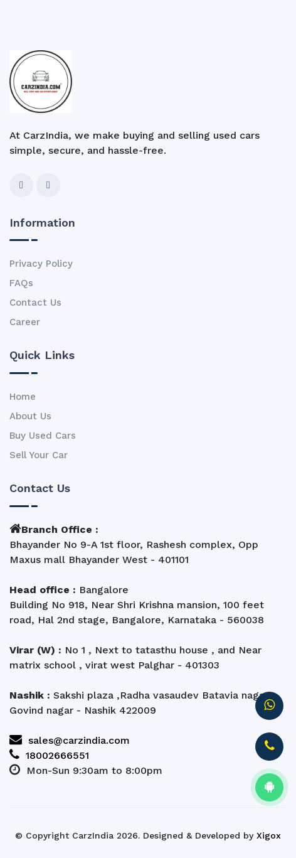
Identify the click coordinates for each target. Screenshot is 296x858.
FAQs (21, 283)
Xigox (268, 835)
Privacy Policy (41, 263)
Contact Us (35, 302)
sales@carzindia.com (69, 740)
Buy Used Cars (42, 435)
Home (22, 396)
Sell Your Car (38, 455)
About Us (30, 416)
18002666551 (49, 755)
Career (24, 322)
